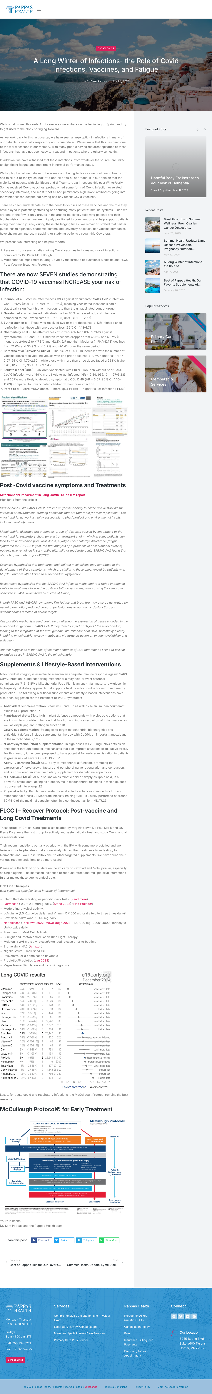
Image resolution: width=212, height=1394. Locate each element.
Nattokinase (12, 923)
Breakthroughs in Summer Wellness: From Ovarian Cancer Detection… (182, 223)
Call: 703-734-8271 (18, 1343)
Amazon (35, 946)
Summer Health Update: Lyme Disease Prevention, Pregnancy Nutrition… (184, 245)
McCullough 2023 (58, 923)
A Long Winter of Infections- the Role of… (184, 264)
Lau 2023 (41, 960)
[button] (41, 1240)
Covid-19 (106, 48)
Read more (79, 899)
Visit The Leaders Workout (173, 1386)
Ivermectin (11, 904)
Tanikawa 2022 (33, 923)
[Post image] (175, 166)
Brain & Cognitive (161, 190)
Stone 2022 (62, 904)
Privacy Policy (142, 1386)
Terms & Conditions (116, 1386)
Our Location (190, 1332)
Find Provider (82, 904)
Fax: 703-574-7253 (19, 1349)
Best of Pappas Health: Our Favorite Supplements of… (183, 282)
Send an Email (15, 1359)
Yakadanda (91, 1386)
